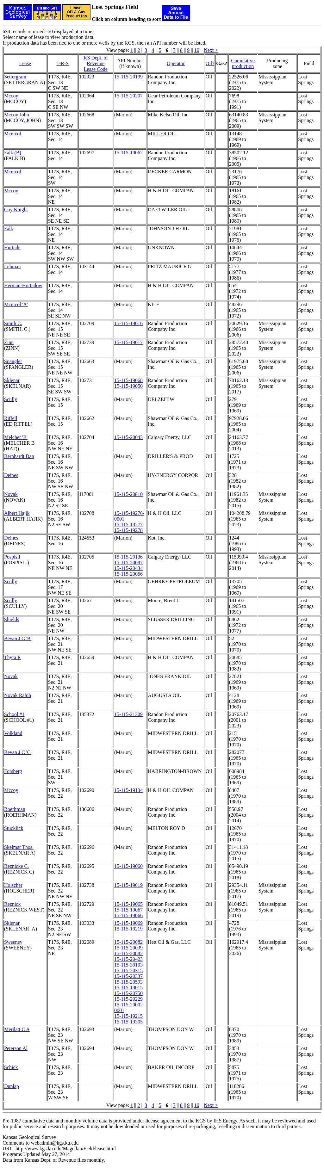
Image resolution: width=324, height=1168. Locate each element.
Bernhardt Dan (19, 456)
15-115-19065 (128, 904)
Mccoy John (16, 114)
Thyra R (12, 657)
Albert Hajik (16, 513)
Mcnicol (12, 133)
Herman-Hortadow (23, 285)
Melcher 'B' (16, 437)
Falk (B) (12, 152)
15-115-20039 (128, 947)
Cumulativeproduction (243, 63)
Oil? (210, 63)
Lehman (12, 266)
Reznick (12, 904)
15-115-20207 (128, 95)
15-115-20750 (128, 993)
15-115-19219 (128, 928)
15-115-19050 (128, 386)
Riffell (10, 418)
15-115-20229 (128, 999)
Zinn (9, 342)
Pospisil (12, 556)
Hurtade (12, 247)
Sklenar (12, 380)
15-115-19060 (128, 866)
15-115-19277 (128, 524)
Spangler (13, 361)
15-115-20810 (128, 494)
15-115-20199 (128, 76)
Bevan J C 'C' (17, 752)
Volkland (13, 733)
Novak (11, 494)
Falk (8, 228)
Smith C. (13, 323)
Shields (11, 619)
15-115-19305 (128, 1021)
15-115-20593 (128, 982)
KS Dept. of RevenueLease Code (96, 63)
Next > (211, 50)
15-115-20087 (128, 562)
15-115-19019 (128, 885)
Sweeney (13, 942)
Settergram (15, 76)
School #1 (14, 714)
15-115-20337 (128, 976)
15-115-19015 (128, 987)
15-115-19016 (128, 323)
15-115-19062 (128, 152)
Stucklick (13, 828)
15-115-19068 (128, 380)
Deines (11, 475)
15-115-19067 (128, 909)
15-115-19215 (128, 1016)
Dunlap (11, 1086)
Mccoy (11, 95)
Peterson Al (16, 1048)
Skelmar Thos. (19, 847)
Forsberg (13, 771)
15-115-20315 (128, 970)
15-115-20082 (128, 942)
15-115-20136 (128, 556)
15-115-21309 (128, 714)
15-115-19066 (128, 915)
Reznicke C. (16, 866)
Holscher (13, 885)
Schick (11, 1067)
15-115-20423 (128, 959)
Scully (10, 399)
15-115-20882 (128, 953)
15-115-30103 (128, 964)
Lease (25, 63)
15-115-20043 (128, 437)
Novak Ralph (17, 695)
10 (196, 50)
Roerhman (14, 809)
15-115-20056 (128, 574)
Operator (176, 63)
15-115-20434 (128, 568)
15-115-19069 (128, 923)
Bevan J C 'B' (17, 638)
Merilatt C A (17, 1029)
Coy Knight (16, 209)
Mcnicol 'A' (16, 304)
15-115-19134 (128, 790)
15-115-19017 (128, 342)
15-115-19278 (128, 530)
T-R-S (62, 63)
